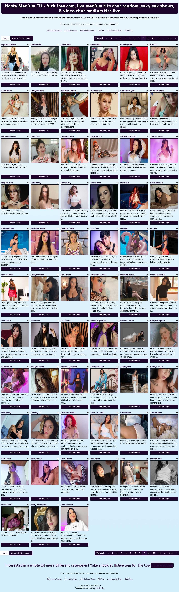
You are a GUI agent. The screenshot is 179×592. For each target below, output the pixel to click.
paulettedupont (38, 229)
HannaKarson (67, 505)
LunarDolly (36, 183)
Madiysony (6, 413)
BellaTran (35, 137)
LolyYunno (66, 45)
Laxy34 (153, 229)
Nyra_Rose (6, 459)
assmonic (35, 321)
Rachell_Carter (67, 229)
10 (153, 38)
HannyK (124, 229)
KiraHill (153, 45)
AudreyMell (125, 367)
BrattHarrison (156, 183)
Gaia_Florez (66, 459)
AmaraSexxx (156, 413)
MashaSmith (156, 459)
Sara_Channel (96, 413)
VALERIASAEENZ (128, 137)
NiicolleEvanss (127, 275)
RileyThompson (157, 321)
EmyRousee (96, 137)
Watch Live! (14, 85)
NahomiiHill (6, 367)
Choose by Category (22, 38)
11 (159, 38)
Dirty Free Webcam (54, 30)
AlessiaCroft (96, 91)
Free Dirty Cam (71, 30)
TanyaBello (6, 321)
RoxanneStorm (68, 413)
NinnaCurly (66, 183)
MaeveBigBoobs (98, 321)
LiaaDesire (66, 321)
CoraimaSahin (67, 137)
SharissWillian (97, 367)
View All (99, 38)
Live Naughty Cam (114, 30)
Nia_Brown (66, 275)
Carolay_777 (36, 413)
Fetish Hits (100, 588)
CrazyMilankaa (37, 275)
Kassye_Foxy (156, 367)
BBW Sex (128, 30)
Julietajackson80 (98, 275)
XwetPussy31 (7, 505)
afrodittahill (95, 45)
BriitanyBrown (7, 229)
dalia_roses (36, 459)
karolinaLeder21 (157, 275)
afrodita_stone (127, 321)
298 (169, 38)
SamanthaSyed (127, 91)
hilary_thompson (39, 505)
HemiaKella (36, 45)
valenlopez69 (126, 45)
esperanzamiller (8, 45)
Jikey (122, 459)
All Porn (101, 30)
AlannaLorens (156, 137)
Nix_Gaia (94, 229)
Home (5, 38)
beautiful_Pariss (68, 91)
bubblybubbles (157, 91)
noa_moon (95, 459)
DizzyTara (124, 183)
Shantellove (125, 413)
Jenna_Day (95, 183)
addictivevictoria (9, 137)
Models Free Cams (87, 30)
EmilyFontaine (37, 91)
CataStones (6, 91)
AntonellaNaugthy (69, 367)
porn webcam (162, 565)
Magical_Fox (7, 183)
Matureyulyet (7, 275)
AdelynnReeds (37, 367)
